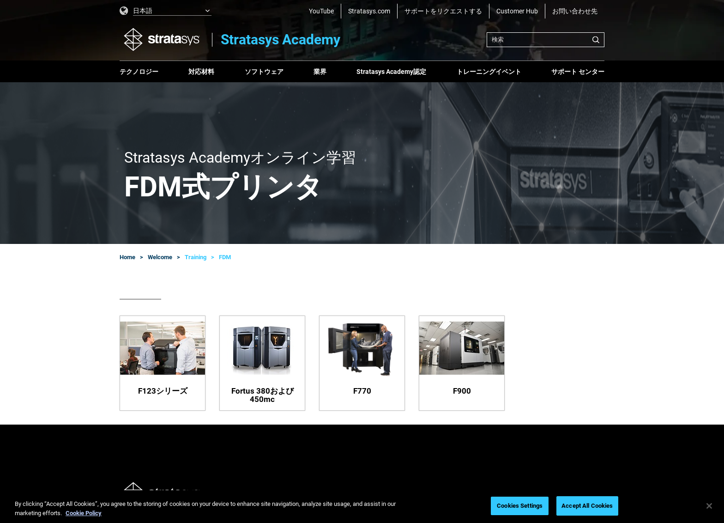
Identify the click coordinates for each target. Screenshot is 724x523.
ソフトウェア (264, 71)
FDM (225, 257)
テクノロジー (139, 71)
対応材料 (201, 71)
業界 (320, 71)
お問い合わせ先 (574, 11)
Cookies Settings (520, 505)
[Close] (709, 506)
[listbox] (166, 11)
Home (127, 257)
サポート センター (577, 71)
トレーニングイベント (489, 71)
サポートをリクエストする (443, 11)
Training (195, 257)
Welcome (160, 257)
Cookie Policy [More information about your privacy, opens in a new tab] (84, 513)
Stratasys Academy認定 (391, 71)
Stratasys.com (369, 11)
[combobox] (545, 40)
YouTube (321, 11)
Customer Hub (517, 11)
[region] (362, 506)
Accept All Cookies (587, 505)
